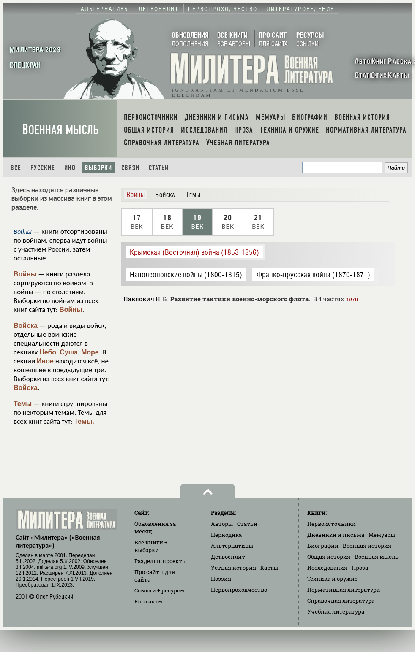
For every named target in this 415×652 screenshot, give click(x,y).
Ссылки (159, 590)
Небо (47, 352)
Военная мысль (60, 130)
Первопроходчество (239, 589)
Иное (45, 361)
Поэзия (221, 578)
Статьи (159, 167)
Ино (70, 167)
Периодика (226, 534)
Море (90, 352)
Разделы (160, 561)
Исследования (327, 567)
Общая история (328, 556)
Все (16, 167)
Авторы (222, 524)
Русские (42, 167)
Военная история (367, 545)
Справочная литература (340, 600)
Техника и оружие (332, 578)
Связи (130, 167)
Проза (360, 567)
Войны (25, 274)
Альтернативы (232, 545)
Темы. (84, 421)
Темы (23, 403)
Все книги (150, 546)
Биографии (323, 545)
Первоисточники (331, 524)
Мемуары (382, 534)
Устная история (233, 567)
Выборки (98, 167)
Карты (269, 567)
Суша (69, 352)
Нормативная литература (343, 589)
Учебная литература (335, 611)
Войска (26, 325)
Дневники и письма (335, 534)
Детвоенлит (228, 556)
